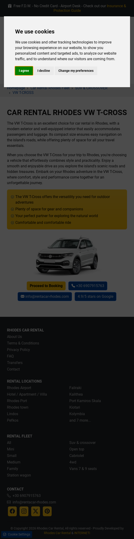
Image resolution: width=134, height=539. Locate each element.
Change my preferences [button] (76, 71)
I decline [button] (43, 71)
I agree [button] (24, 71)
